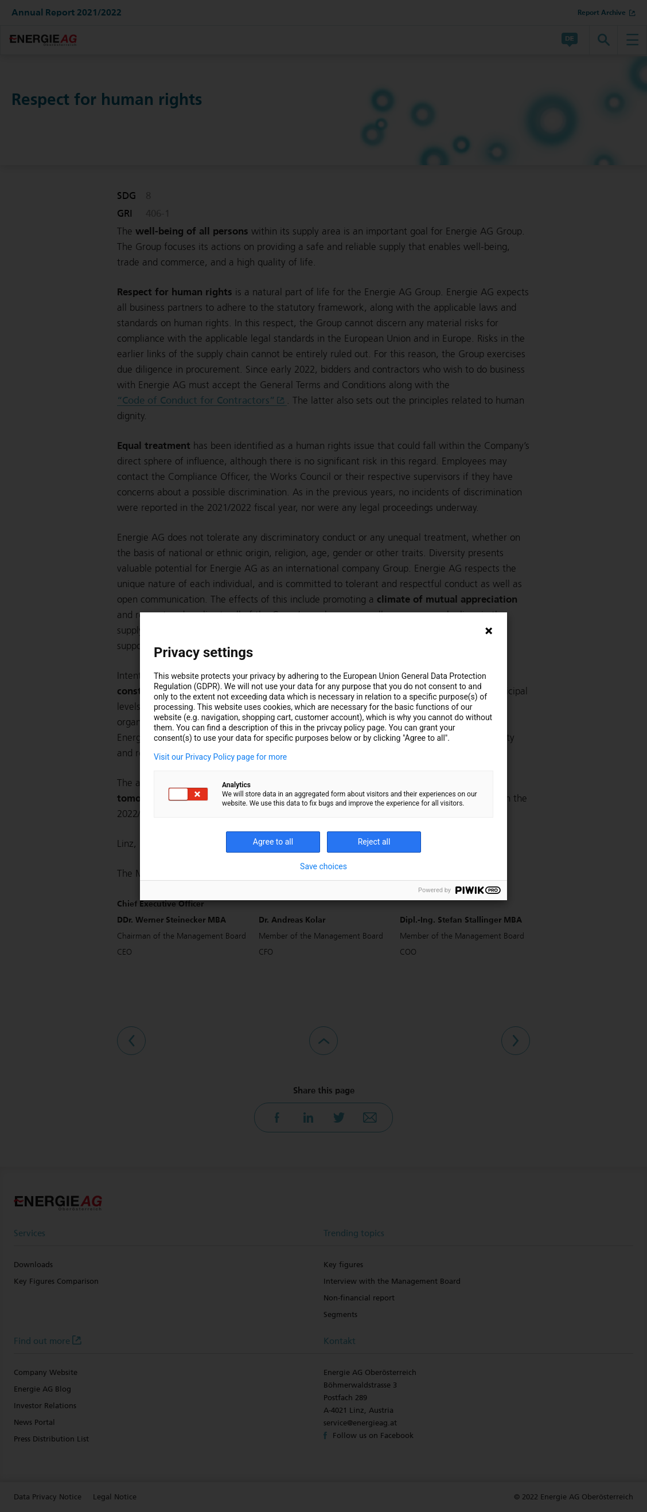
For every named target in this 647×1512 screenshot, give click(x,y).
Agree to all (273, 841)
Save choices (323, 866)
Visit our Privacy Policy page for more (220, 756)
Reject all (374, 841)
